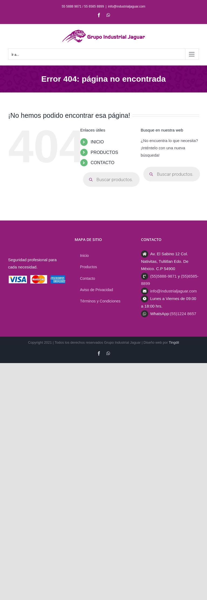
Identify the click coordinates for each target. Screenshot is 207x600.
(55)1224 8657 (183, 313)
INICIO (97, 142)
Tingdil (174, 342)
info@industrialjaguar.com (126, 6)
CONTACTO (102, 162)
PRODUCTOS (104, 152)
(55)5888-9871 (163, 276)
